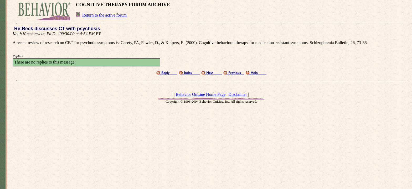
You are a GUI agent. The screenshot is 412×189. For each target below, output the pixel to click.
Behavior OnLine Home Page (200, 94)
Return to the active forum (104, 15)
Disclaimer (237, 94)
